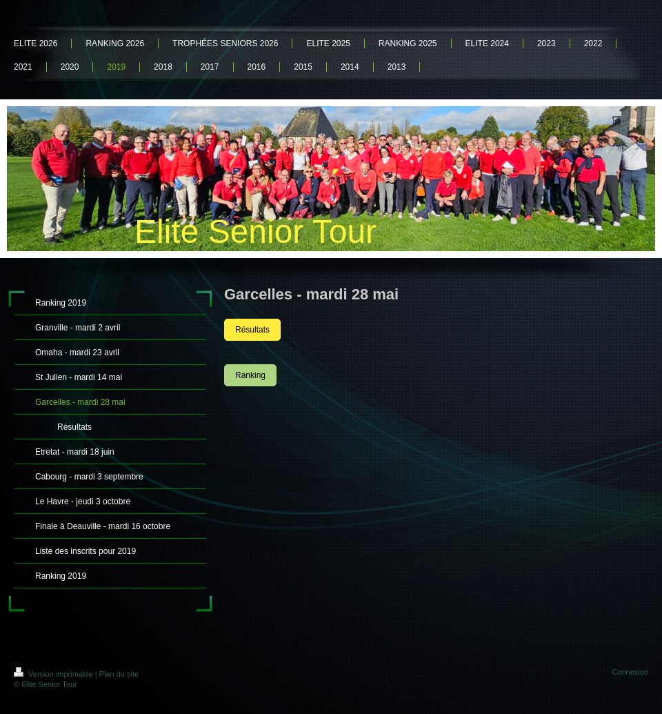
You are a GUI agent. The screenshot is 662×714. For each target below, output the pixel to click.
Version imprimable (54, 674)
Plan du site (119, 674)
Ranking (250, 375)
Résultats (252, 330)
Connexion (630, 672)
